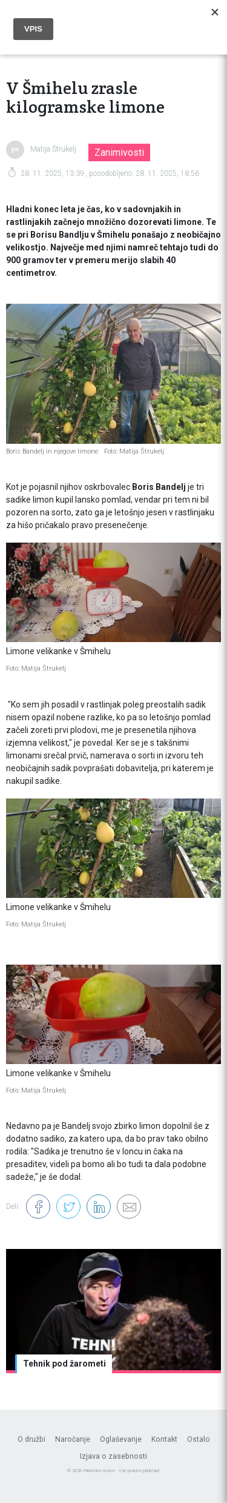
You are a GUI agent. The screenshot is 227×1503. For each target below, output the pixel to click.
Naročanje (72, 1439)
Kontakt (164, 1439)
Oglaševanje (121, 1439)
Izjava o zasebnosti (113, 1456)
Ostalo (198, 1439)
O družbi (31, 1439)
